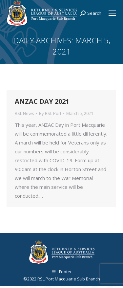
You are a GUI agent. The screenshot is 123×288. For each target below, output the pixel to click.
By (50, 113)
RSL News (24, 113)
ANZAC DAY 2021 (42, 101)
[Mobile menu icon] (112, 13)
